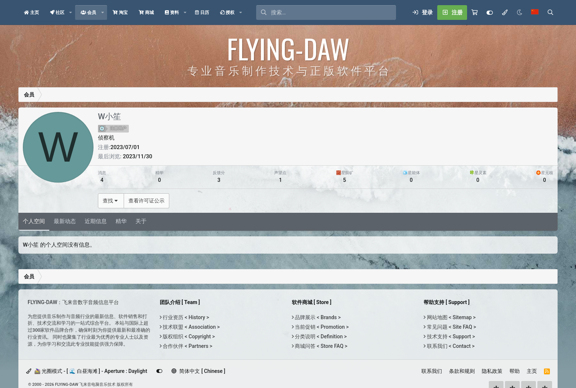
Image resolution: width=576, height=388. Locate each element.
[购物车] (474, 12)
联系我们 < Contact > (449, 346)
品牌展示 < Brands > (317, 317)
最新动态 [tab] (65, 221)
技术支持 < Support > (450, 336)
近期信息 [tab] (96, 221)
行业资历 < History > (185, 317)
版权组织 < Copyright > (188, 336)
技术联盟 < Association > (191, 327)
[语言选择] (535, 12)
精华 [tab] (121, 221)
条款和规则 (462, 371)
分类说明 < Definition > (320, 336)
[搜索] (333, 12)
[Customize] (489, 12)
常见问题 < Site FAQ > (450, 327)
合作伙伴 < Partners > (187, 346)
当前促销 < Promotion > (321, 327)
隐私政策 (492, 371)
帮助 (514, 371)
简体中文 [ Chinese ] (198, 371)
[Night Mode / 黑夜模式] (519, 12)
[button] (70, 12)
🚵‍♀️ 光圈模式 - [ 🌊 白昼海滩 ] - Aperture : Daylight (86, 371)
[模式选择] (504, 12)
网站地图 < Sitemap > (450, 317)
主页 (532, 371)
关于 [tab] (140, 221)
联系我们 (431, 371)
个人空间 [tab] (34, 221)
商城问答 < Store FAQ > (320, 346)
